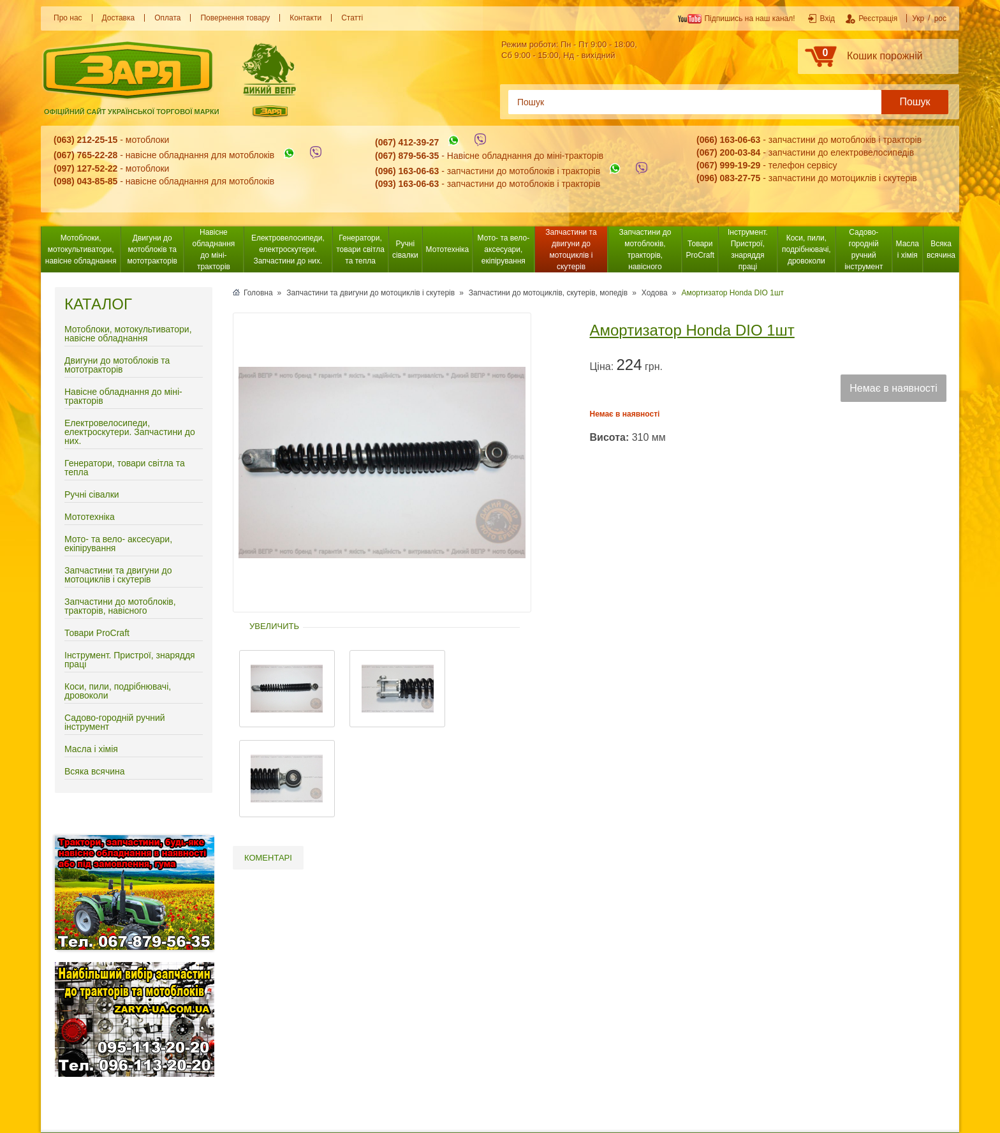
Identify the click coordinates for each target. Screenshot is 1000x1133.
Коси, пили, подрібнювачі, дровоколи (806, 249)
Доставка (118, 18)
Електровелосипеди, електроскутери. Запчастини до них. (288, 249)
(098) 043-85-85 (85, 181)
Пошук (914, 101)
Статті (352, 18)
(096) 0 (710, 178)
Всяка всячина (941, 249)
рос (940, 18)
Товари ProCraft (700, 249)
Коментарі (268, 858)
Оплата (167, 18)
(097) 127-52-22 (85, 168)
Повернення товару (235, 18)
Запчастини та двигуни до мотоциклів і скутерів (570, 249)
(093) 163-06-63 (407, 184)
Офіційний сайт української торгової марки (131, 111)
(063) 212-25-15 (85, 140)
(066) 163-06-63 (728, 140)
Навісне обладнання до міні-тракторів (214, 249)
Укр (918, 18)
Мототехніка (447, 249)
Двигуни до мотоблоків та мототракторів (152, 249)
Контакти (305, 18)
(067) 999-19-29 (728, 165)
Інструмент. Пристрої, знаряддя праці (748, 249)
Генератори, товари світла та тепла (360, 249)
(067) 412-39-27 (407, 143)
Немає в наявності (893, 388)
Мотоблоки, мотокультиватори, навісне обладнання (81, 249)
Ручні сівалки (405, 249)
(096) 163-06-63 (407, 171)
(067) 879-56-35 (407, 156)
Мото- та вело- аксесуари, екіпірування (504, 249)
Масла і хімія (907, 249)
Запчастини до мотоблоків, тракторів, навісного (645, 249)
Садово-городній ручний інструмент (863, 249)
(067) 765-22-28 (85, 156)
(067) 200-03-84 (728, 152)
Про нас (68, 18)
